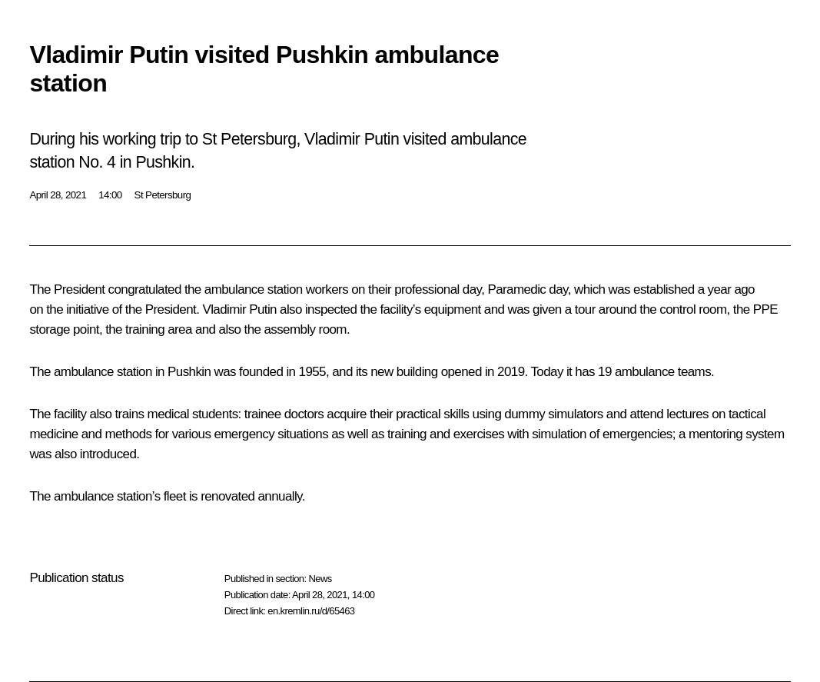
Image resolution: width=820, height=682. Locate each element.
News (319, 578)
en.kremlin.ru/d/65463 (310, 611)
